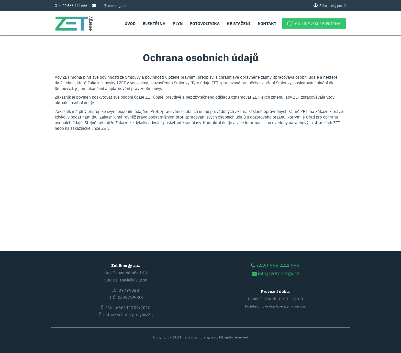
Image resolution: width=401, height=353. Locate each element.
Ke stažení (239, 23)
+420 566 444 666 (72, 5)
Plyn (178, 23)
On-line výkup (314, 23)
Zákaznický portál (330, 5)
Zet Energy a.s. (205, 336)
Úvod (130, 23)
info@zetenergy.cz (112, 5)
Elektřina (154, 23)
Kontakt (267, 23)
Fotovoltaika (205, 23)
